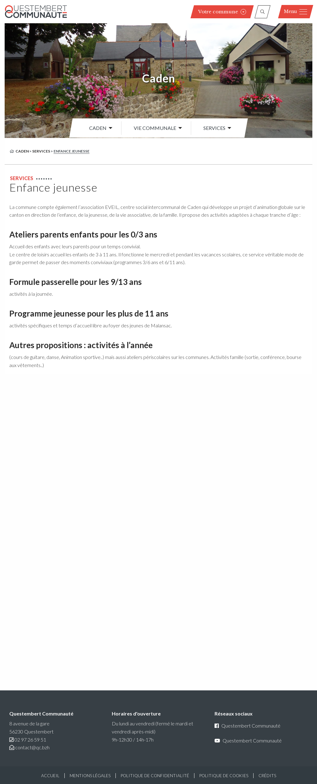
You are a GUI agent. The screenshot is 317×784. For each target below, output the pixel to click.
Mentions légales (90, 775)
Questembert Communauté (247, 726)
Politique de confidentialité (155, 775)
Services (214, 128)
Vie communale (155, 128)
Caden (158, 78)
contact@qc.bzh (32, 747)
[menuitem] (99, 128)
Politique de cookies (223, 775)
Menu (295, 11)
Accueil (50, 775)
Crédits (267, 775)
